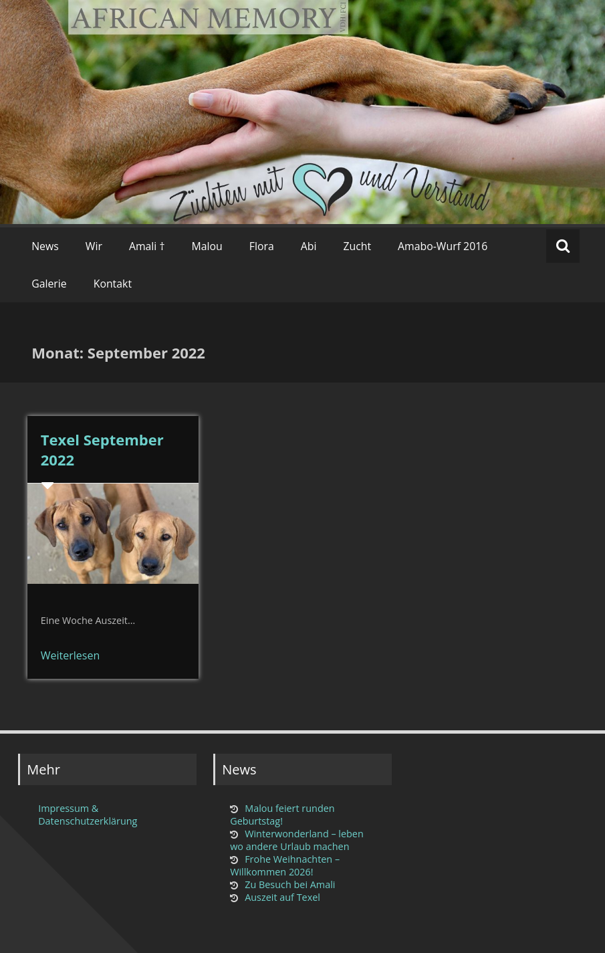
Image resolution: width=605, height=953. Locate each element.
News (45, 246)
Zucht (357, 246)
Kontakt (113, 283)
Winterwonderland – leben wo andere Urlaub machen (297, 840)
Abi (309, 246)
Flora (261, 246)
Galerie (49, 283)
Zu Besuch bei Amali (290, 884)
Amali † (147, 246)
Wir (94, 246)
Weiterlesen (70, 655)
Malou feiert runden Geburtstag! (282, 814)
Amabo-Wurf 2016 (442, 246)
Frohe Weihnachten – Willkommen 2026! (285, 865)
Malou (206, 246)
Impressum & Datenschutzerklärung (87, 814)
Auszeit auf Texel (282, 897)
